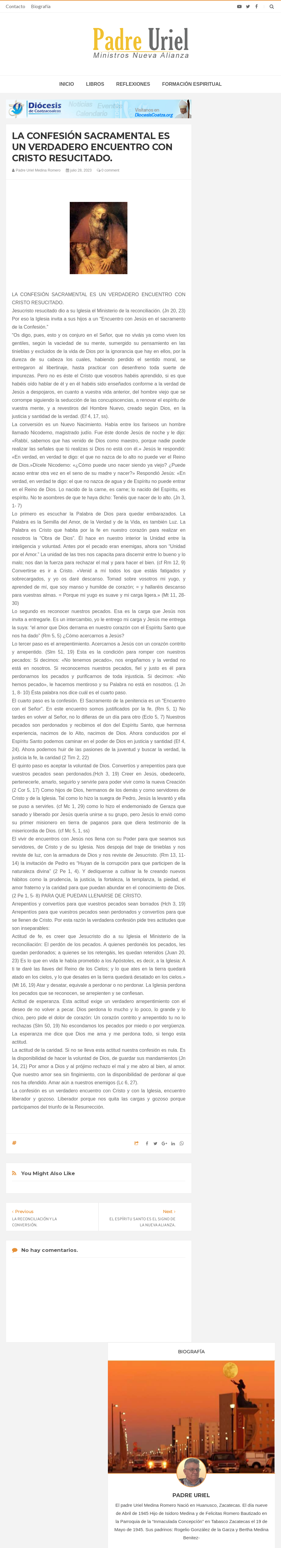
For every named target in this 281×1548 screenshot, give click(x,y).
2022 (215, 569)
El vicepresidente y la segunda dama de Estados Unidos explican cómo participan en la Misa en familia (228, 1476)
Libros (95, 84)
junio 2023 (219, 625)
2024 (215, 668)
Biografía (40, 6)
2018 (215, 536)
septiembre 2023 (225, 650)
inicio (66, 84)
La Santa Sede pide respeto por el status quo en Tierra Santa (52, 1429)
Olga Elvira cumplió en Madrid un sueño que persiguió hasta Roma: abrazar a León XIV (228, 1453)
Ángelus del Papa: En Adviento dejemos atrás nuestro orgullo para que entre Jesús (54, 1464)
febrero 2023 (221, 592)
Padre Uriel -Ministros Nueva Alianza (124, 1531)
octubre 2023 (221, 658)
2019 (215, 544)
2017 (215, 528)
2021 (215, 561)
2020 (215, 552)
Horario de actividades (170, 1390)
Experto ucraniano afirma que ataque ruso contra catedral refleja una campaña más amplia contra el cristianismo (228, 1431)
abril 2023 (218, 609)
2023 (215, 577)
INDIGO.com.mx (220, 1531)
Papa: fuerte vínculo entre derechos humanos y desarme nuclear (48, 1446)
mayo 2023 (220, 617)
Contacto (15, 6)
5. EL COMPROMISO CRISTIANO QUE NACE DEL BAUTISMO (236, 850)
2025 (215, 677)
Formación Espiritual (228, 726)
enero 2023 (220, 584)
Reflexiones (133, 84)
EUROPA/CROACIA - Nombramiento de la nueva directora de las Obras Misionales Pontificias (140, 1458)
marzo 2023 (220, 601)
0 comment (108, 170)
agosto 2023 (221, 641)
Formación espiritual (192, 84)
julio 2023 (218, 633)
